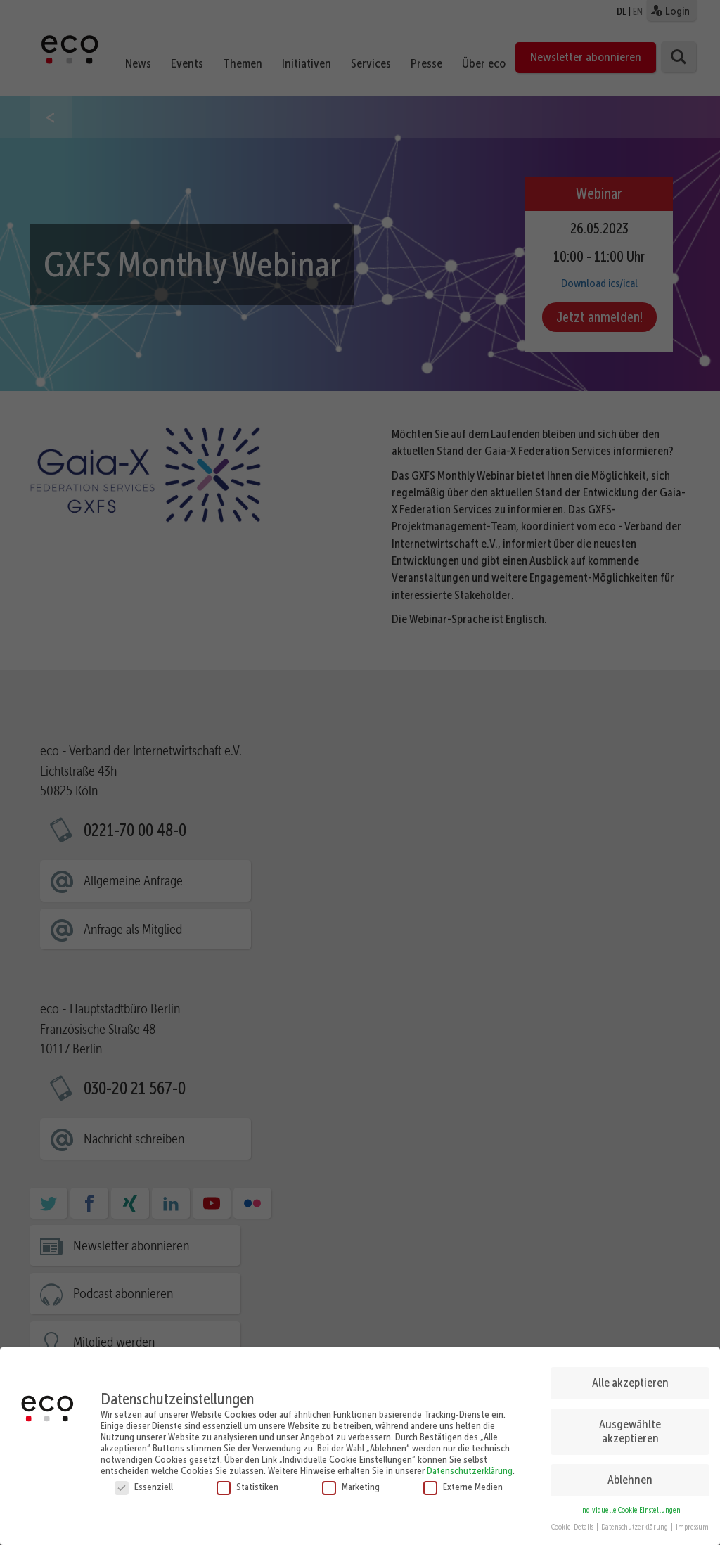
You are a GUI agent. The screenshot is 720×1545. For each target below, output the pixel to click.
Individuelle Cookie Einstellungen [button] (630, 1509)
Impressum (692, 1527)
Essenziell (144, 1486)
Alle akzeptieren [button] (630, 1383)
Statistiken (247, 1486)
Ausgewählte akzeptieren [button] (630, 1431)
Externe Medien (463, 1486)
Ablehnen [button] (630, 1479)
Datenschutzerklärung (470, 1469)
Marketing (351, 1486)
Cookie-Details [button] (573, 1527)
